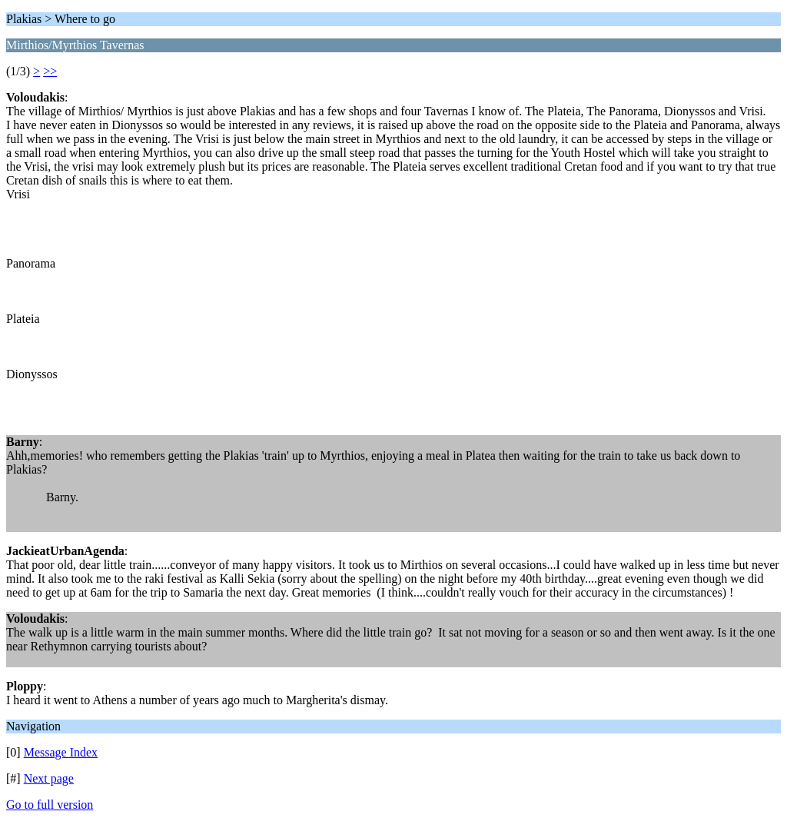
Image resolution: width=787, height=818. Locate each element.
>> (50, 71)
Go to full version (49, 804)
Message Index (61, 752)
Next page (49, 778)
